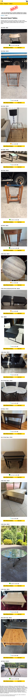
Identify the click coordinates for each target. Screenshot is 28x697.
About (11, 3)
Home (1, 3)
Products (6, 3)
